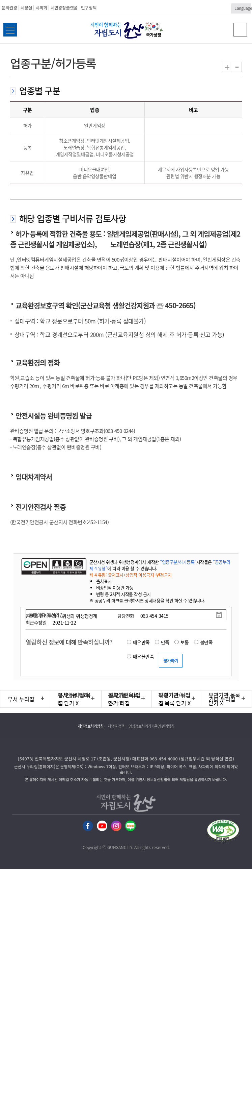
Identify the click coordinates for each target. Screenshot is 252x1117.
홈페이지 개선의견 (46, 614)
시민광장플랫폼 (64, 7)
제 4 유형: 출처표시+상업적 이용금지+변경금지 (130, 575)
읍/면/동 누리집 (73, 699)
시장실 (26, 7)
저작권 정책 (116, 726)
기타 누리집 (222, 699)
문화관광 (9, 7)
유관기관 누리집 (174, 699)
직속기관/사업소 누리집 (124, 699)
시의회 (41, 7)
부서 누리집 (21, 699)
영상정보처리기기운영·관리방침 (151, 726)
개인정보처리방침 (90, 726)
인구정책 (88, 7)
